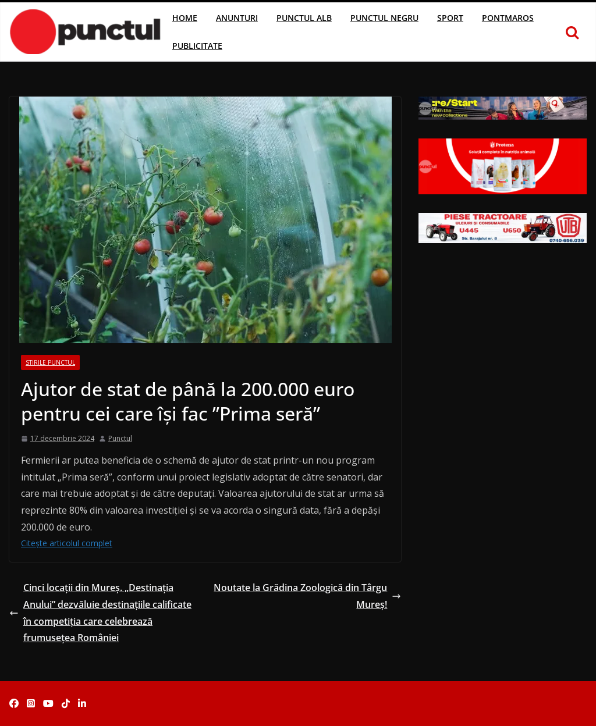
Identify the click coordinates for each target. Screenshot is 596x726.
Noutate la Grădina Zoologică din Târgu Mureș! (307, 596)
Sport (450, 17)
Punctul (120, 438)
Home (184, 17)
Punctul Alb (304, 17)
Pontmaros (508, 17)
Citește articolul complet (66, 543)
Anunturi (237, 17)
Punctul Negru (384, 17)
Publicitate (197, 45)
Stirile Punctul (50, 362)
